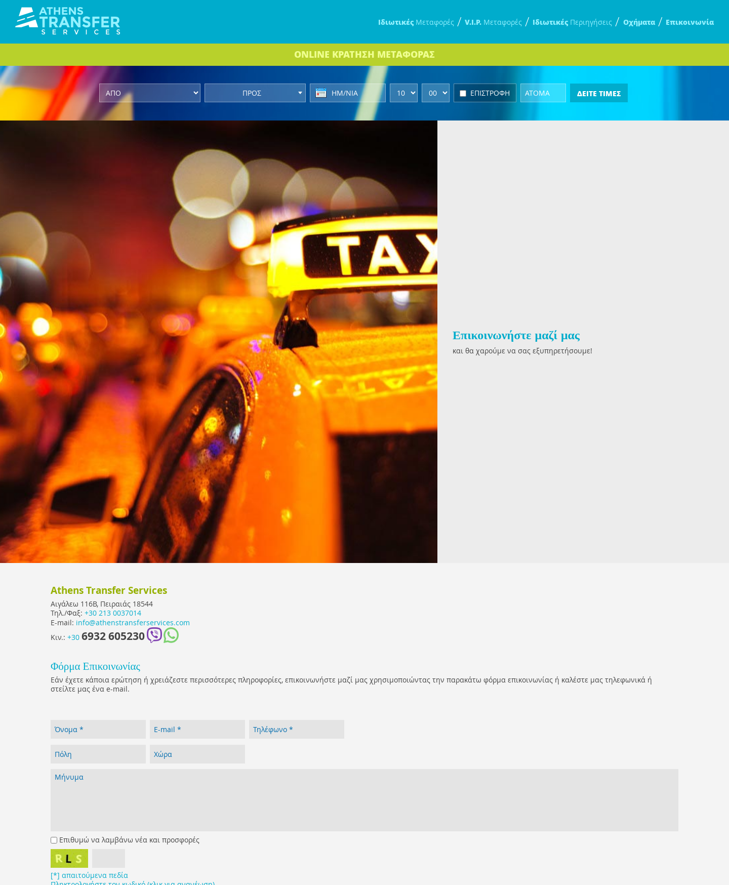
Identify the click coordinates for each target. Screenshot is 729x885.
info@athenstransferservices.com (133, 622)
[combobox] (255, 93)
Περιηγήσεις (572, 22)
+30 (106, 636)
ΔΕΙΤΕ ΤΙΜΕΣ (599, 93)
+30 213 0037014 (113, 613)
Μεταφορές (416, 22)
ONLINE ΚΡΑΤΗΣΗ (364, 54)
